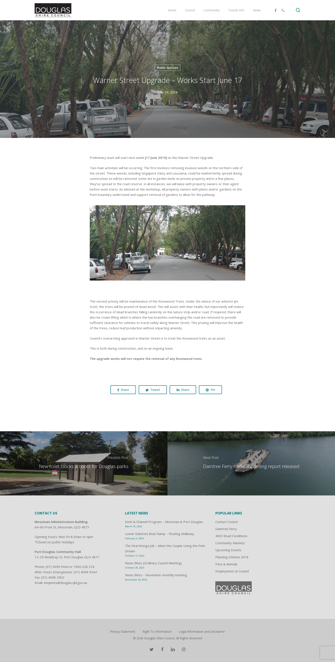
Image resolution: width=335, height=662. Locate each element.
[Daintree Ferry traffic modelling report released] (251, 463)
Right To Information (157, 631)
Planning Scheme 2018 (231, 557)
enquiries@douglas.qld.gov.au (65, 583)
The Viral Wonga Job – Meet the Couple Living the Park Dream (165, 548)
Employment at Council (232, 571)
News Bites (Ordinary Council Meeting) (153, 563)
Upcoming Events (228, 550)
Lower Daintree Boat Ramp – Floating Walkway (159, 534)
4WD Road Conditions (231, 536)
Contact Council (226, 522)
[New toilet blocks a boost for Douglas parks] (84, 463)
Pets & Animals (226, 564)
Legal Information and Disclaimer (202, 631)
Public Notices (167, 68)
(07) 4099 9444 (57, 566)
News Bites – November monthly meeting (156, 575)
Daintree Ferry (226, 529)
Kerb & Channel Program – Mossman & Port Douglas (164, 522)
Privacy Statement (122, 631)
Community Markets (230, 543)
